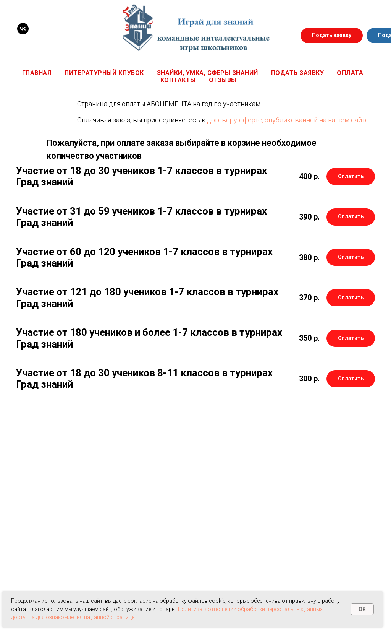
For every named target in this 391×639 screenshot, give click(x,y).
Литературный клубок (104, 72)
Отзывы (223, 80)
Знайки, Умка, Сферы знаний (207, 72)
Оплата (350, 72)
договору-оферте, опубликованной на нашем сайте (288, 120)
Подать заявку (297, 72)
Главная (37, 72)
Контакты (178, 80)
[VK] (23, 28)
